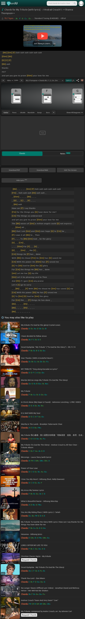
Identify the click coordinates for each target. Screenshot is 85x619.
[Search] (74, 3)
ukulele (22, 112)
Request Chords (29, 560)
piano (14, 112)
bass (48, 112)
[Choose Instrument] (53, 112)
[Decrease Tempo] (3, 80)
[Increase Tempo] (22, 80)
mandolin (31, 112)
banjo (39, 112)
